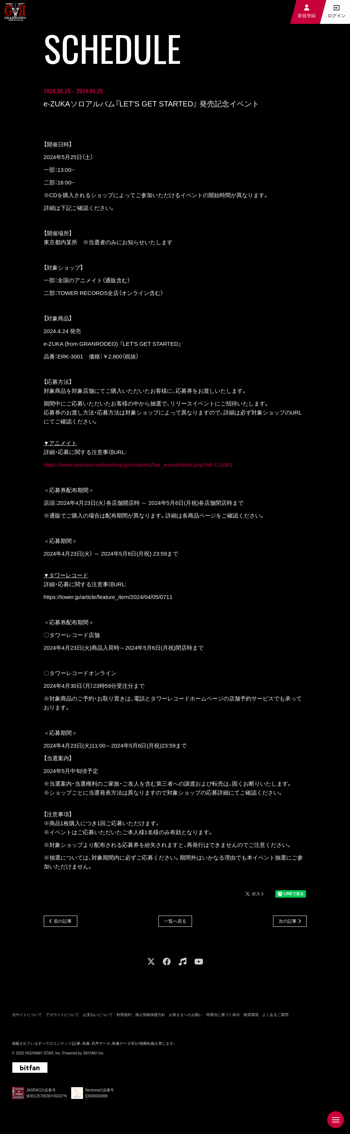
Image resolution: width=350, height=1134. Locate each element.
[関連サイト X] (151, 963)
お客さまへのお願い (185, 1017)
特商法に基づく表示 (223, 1017)
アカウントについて (62, 1017)
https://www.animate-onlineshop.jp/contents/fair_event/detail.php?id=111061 (138, 466)
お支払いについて (98, 1017)
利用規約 (124, 1017)
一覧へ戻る (175, 922)
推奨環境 (251, 1017)
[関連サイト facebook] (167, 963)
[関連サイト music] (182, 963)
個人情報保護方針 (150, 1017)
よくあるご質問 (275, 1017)
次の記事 (288, 922)
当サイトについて (27, 1017)
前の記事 (63, 922)
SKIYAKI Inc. (93, 1055)
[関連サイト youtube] (198, 963)
